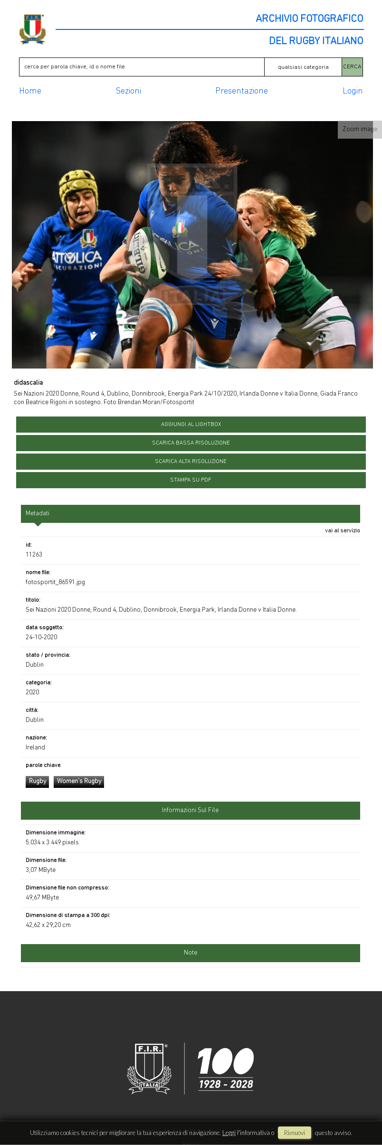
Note (190, 952)
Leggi (229, 1132)
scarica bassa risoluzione (191, 443)
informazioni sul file (190, 810)
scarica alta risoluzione (191, 461)
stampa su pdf (190, 480)
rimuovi (294, 1132)
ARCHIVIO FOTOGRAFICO (309, 19)
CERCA (352, 67)
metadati (37, 513)
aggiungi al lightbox (191, 424)
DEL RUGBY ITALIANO (316, 42)
